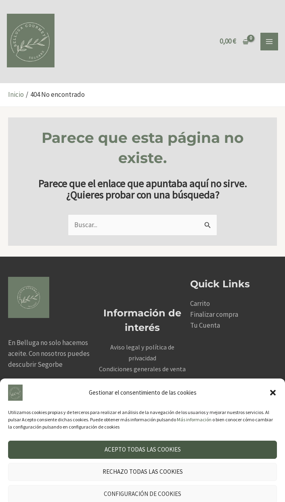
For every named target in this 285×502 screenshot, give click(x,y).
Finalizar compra (214, 315)
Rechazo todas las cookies (143, 449)
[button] (273, 370)
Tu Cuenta (205, 326)
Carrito (200, 304)
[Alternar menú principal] (269, 42)
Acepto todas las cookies (143, 427)
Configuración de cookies (142, 471)
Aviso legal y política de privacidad (107, 490)
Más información (194, 397)
